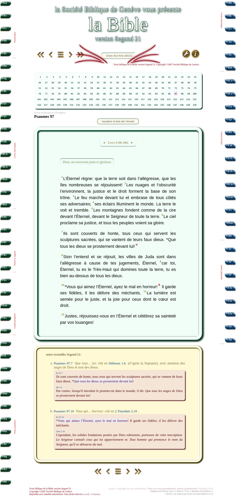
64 (124, 88)
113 (117, 99)
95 (163, 93)
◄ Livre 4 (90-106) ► (118, 142)
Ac (230, 54)
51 (39, 88)
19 (156, 77)
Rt (5, 91)
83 (85, 93)
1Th (230, 158)
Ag (5, 456)
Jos (5, 65)
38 (117, 82)
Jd (230, 326)
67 (143, 88)
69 (156, 88)
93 (150, 93)
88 (117, 93)
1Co (230, 80)
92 (143, 93)
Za (5, 469)
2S (5, 116)
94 (156, 93)
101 (39, 99)
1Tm (230, 184)
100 (194, 93)
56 (72, 88)
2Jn (230, 300)
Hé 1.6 (59, 387)
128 (52, 105)
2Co (230, 93)
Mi (5, 406)
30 (65, 82)
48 (182, 82)
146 (169, 105)
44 (156, 82)
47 (176, 82)
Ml (5, 481)
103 (52, 99)
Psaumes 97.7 (63, 363)
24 (188, 77)
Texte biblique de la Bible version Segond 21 (50, 488)
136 (104, 105)
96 (169, 93)
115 (130, 99)
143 (149, 105)
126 (39, 105)
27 (46, 82)
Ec (5, 255)
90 (130, 93)
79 (59, 93)
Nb (5, 40)
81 (72, 93)
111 (104, 99)
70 (163, 88)
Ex (5, 15)
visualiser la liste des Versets (118, 121)
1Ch (5, 154)
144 (155, 105)
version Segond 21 (118, 38)
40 (130, 82)
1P (230, 261)
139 (123, 105)
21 (169, 77)
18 (150, 77)
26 (39, 82)
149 (188, 105)
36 (104, 82)
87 (111, 93)
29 (59, 82)
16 (137, 77)
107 (78, 99)
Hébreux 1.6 (117, 363)
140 (130, 105)
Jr (5, 292)
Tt (230, 210)
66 (137, 88)
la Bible (118, 24)
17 (143, 77)
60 (98, 88)
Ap (230, 339)
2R (5, 141)
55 (65, 88)
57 (78, 88)
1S (5, 103)
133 (84, 105)
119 (156, 99)
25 (195, 77)
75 (195, 88)
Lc (230, 28)
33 (85, 82)
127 (45, 105)
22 (176, 77)
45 (163, 82)
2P (230, 274)
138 (117, 105)
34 (91, 82)
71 (169, 88)
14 (124, 77)
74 (188, 88)
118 (149, 99)
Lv (5, 28)
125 (194, 99)
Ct (5, 267)
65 (130, 88)
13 (117, 77)
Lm (5, 305)
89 (124, 93)
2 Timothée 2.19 (126, 411)
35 (98, 82)
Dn (5, 330)
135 (97, 105)
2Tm (230, 197)
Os (5, 343)
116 (136, 99)
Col (230, 145)
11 (104, 77)
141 (136, 105)
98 (182, 93)
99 (188, 93)
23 (182, 77)
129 (58, 105)
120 (162, 99)
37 (111, 82)
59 (91, 88)
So (5, 444)
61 (104, 88)
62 (111, 88)
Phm (230, 223)
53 (52, 88)
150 (194, 105)
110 (97, 99)
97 (176, 93)
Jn (230, 41)
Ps (5, 229)
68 (150, 88)
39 (124, 82)
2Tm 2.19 (60, 431)
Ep (230, 119)
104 (58, 99)
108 (84, 99)
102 (45, 99)
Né (5, 192)
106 (71, 99)
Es (5, 280)
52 (46, 88)
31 (72, 82)
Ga (230, 106)
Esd (5, 179)
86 (104, 93)
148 (181, 105)
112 (110, 99)
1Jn (230, 287)
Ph (230, 132)
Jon (5, 393)
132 (78, 105)
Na (5, 418)
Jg (5, 78)
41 (137, 82)
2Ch (5, 166)
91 (137, 93)
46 (169, 82)
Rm (230, 67)
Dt (5, 53)
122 (175, 99)
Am (5, 368)
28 (52, 82)
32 (78, 82)
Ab (5, 380)
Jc (230, 249)
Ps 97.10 (60, 417)
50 (195, 82)
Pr (5, 242)
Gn (5, 3)
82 (78, 93)
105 (65, 99)
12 (111, 77)
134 (91, 105)
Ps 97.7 (59, 373)
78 (52, 93)
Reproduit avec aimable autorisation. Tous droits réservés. (64, 494)
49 (188, 82)
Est (5, 204)
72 (176, 88)
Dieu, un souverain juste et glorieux (87, 162)
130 (65, 105)
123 (181, 99)
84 (91, 93)
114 (123, 99)
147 (175, 105)
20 (163, 77)
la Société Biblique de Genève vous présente (118, 9)
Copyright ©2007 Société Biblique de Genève (50, 491)
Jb (5, 217)
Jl (5, 355)
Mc (230, 15)
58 (85, 88)
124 (188, 99)
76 (39, 93)
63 (117, 88)
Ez (5, 317)
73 (182, 88)
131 (71, 105)
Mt (230, 3)
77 (46, 93)
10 (98, 77)
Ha (5, 431)
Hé (230, 235)
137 (110, 105)
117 (143, 99)
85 (98, 93)
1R (5, 128)
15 (130, 77)
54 (59, 88)
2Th (230, 171)
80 (65, 93)
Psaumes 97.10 (64, 411)
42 (143, 82)
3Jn (230, 313)
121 (169, 99)
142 (143, 105)
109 (91, 99)
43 (150, 82)
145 (162, 105)
